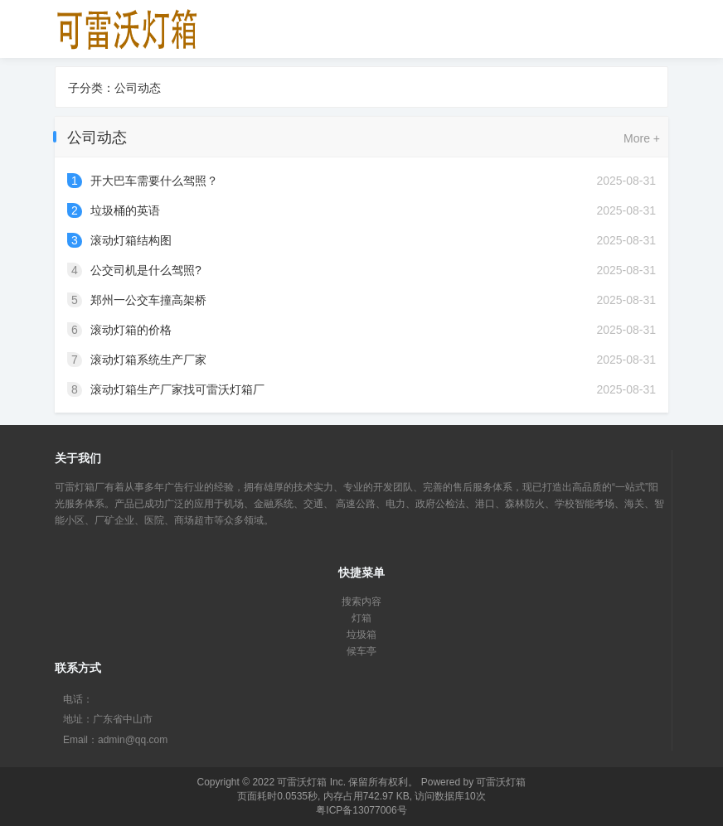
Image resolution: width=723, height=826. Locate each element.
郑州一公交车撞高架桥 (148, 300)
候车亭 (361, 651)
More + (642, 138)
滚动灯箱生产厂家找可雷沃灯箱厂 (177, 389)
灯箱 (361, 618)
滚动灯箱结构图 (131, 240)
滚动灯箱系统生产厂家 (148, 359)
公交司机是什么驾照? (145, 270)
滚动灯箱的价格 (131, 329)
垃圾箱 (361, 634)
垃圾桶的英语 (125, 210)
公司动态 (137, 87)
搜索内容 (361, 601)
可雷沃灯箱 (302, 782)
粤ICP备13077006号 (361, 810)
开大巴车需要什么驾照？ (154, 180)
